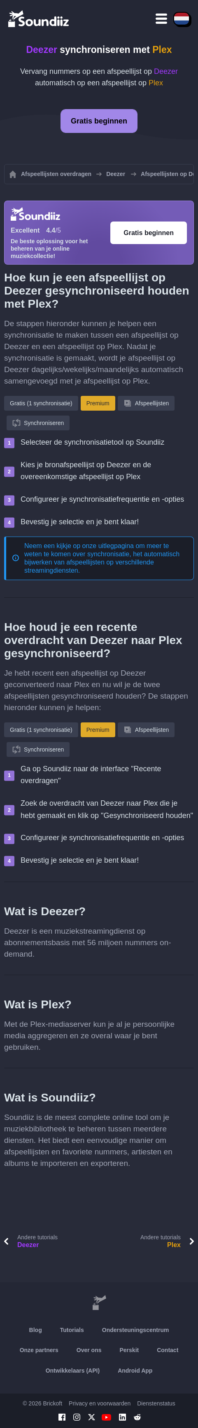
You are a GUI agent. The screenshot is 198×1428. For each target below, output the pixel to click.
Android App (135, 1370)
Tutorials (72, 1330)
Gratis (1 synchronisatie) (41, 403)
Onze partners (39, 1350)
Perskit (129, 1350)
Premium (97, 403)
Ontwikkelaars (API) (73, 1370)
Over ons (89, 1350)
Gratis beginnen (99, 121)
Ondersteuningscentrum (135, 1330)
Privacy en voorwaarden (99, 1403)
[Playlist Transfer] (39, 18)
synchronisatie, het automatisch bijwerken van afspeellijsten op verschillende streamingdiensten (101, 562)
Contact (167, 1350)
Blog (35, 1330)
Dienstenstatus (156, 1403)
